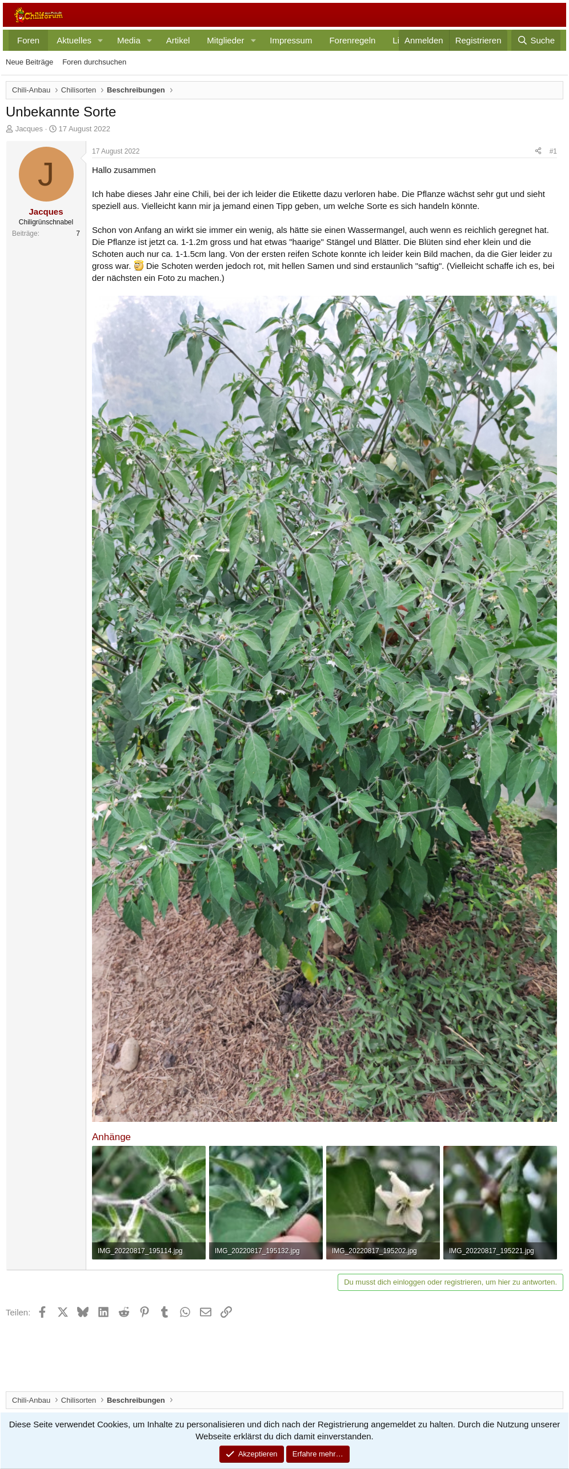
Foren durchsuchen (94, 62)
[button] (101, 40)
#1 (553, 151)
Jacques (29, 128)
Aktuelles (74, 40)
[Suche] (535, 40)
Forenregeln (352, 40)
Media (129, 40)
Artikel (178, 40)
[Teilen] (538, 151)
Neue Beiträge (29, 62)
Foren (28, 40)
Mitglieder (225, 40)
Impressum (291, 40)
